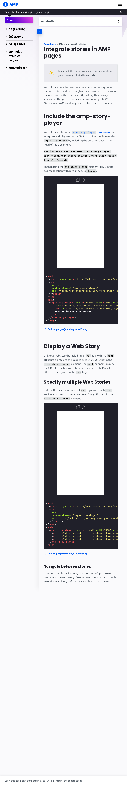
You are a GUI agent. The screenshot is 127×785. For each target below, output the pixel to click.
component (91, 132)
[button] (120, 4)
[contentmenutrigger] (80, 21)
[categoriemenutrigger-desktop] (54, 31)
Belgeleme (50, 44)
